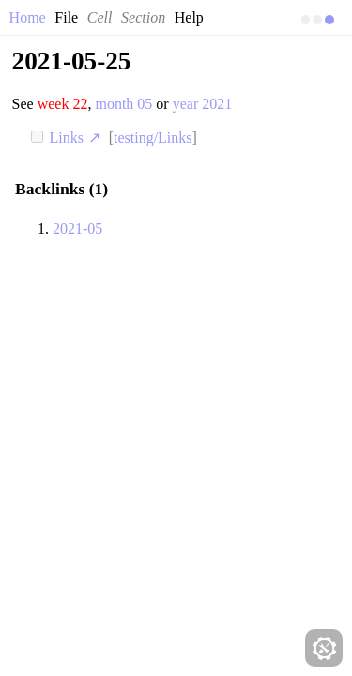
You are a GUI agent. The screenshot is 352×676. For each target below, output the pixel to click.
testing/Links (153, 138)
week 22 (63, 104)
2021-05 (77, 229)
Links (77, 138)
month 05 (123, 104)
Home (27, 17)
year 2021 (203, 104)
